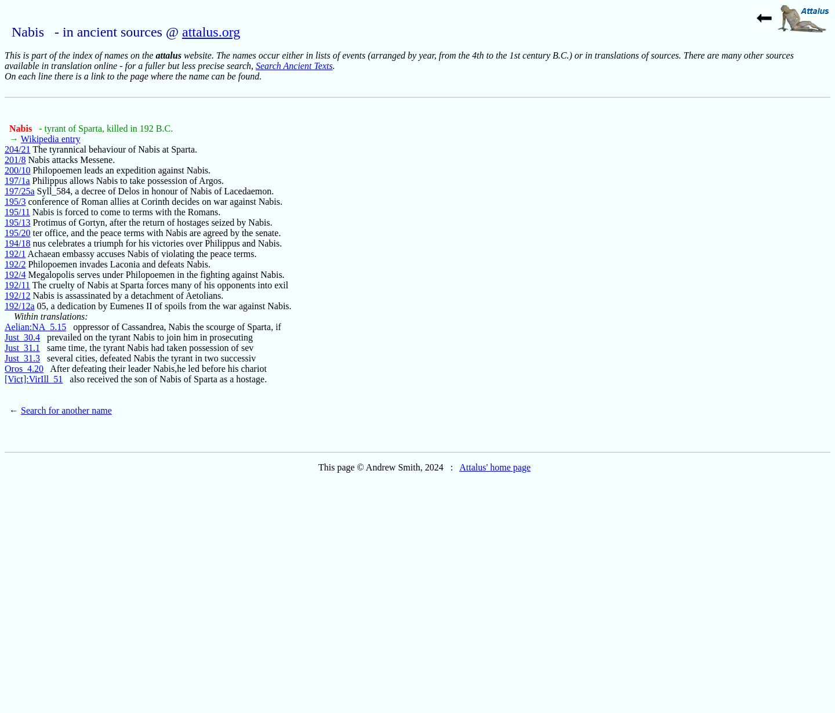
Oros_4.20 (24, 369)
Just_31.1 (22, 348)
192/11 (17, 285)
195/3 (15, 202)
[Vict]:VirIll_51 (34, 379)
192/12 (17, 296)
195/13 (17, 222)
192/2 (15, 264)
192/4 (15, 275)
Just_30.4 (22, 337)
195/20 (17, 233)
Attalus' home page (495, 467)
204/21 (17, 149)
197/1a (17, 181)
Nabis (21, 128)
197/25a (20, 191)
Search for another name (66, 410)
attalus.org (211, 31)
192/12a (20, 306)
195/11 (17, 212)
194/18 (17, 243)
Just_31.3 (22, 358)
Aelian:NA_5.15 (35, 327)
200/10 (17, 170)
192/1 (15, 254)
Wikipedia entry (51, 139)
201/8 (15, 160)
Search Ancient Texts (294, 66)
